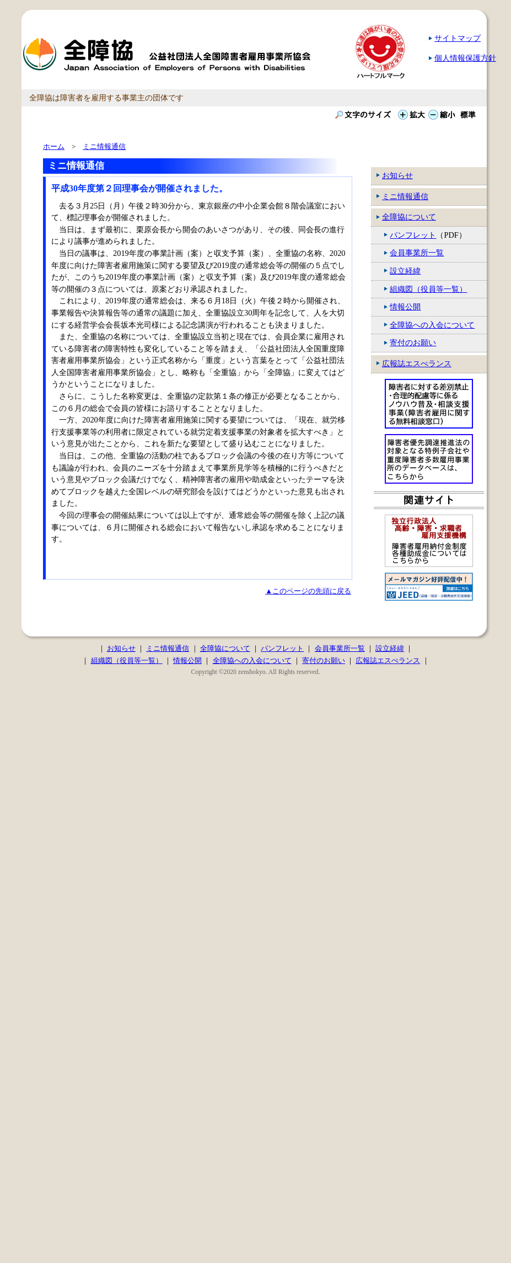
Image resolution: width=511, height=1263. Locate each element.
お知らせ (397, 175)
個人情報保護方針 (465, 57)
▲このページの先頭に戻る (308, 591)
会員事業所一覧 (417, 252)
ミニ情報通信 (405, 196)
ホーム (53, 146)
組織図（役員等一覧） (428, 289)
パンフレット (413, 235)
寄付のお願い (413, 342)
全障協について (409, 216)
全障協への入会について (432, 324)
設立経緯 (405, 270)
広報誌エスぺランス (416, 363)
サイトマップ (457, 38)
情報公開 (405, 306)
